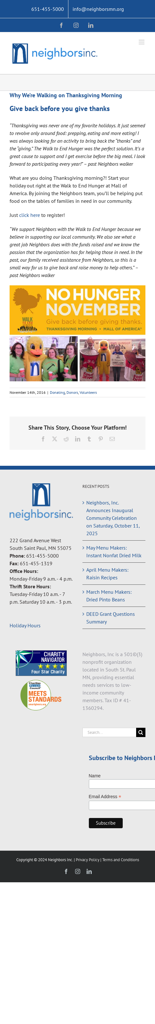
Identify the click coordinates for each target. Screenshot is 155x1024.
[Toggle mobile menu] (142, 42)
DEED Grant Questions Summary (110, 618)
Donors (72, 392)
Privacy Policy (88, 859)
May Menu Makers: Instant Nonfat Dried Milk (114, 551)
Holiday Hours (25, 625)
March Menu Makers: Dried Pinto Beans (109, 596)
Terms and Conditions (120, 859)
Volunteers (88, 392)
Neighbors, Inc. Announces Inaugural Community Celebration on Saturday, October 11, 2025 (113, 517)
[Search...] (109, 732)
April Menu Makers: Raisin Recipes (107, 574)
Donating (57, 392)
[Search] (140, 732)
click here (29, 215)
